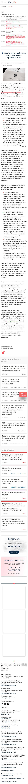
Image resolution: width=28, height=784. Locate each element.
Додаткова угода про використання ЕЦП (12, 778)
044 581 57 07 (14, 570)
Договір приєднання (7, 770)
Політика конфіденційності (9, 781)
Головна (3, 6)
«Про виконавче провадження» (11, 92)
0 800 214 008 (5, 718)
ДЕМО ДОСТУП (23, 394)
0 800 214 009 (14, 567)
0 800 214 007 (5, 714)
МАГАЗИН (14, 552)
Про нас (3, 707)
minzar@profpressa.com (8, 685)
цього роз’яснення (12, 321)
